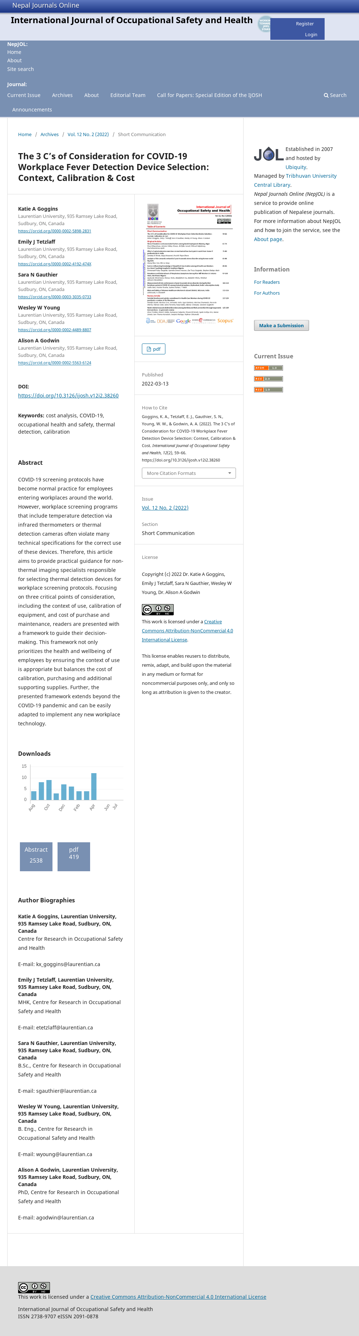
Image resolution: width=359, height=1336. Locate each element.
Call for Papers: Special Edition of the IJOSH (209, 95)
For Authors (267, 293)
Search (335, 95)
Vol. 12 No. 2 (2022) (88, 134)
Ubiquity (296, 167)
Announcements (32, 109)
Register (305, 23)
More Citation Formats (171, 473)
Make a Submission (281, 325)
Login (311, 34)
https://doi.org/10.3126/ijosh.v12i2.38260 (68, 395)
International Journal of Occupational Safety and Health (132, 20)
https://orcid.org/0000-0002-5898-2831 (54, 230)
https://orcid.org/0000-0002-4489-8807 (54, 329)
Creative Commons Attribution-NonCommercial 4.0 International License (187, 630)
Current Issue (24, 95)
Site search (20, 69)
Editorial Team (127, 95)
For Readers (267, 282)
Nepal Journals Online (45, 5)
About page (268, 239)
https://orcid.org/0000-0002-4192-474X (54, 263)
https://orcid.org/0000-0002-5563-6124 (54, 363)
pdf (156, 349)
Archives (62, 95)
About (14, 60)
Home (14, 52)
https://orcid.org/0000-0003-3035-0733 (54, 296)
